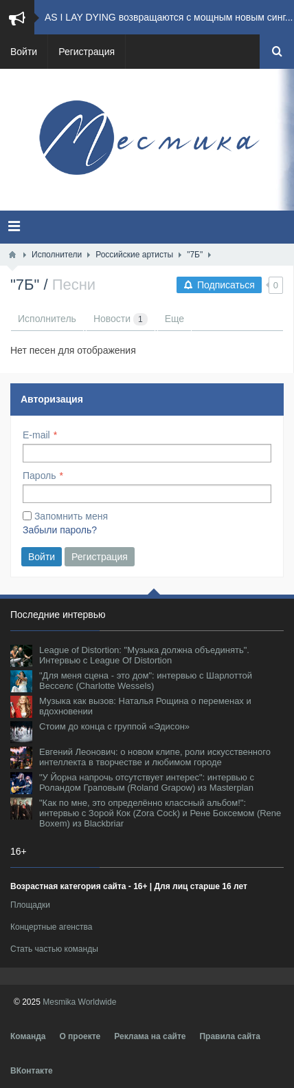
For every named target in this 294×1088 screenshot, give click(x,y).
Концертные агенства (51, 927)
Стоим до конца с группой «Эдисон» (114, 726)
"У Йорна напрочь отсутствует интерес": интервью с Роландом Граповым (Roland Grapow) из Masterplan (146, 782)
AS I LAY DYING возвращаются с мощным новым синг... (169, 17)
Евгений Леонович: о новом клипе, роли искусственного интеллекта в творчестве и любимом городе (155, 757)
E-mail (36, 434)
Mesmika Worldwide (79, 1002)
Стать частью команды (54, 949)
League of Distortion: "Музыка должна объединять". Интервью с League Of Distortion (144, 655)
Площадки (30, 905)
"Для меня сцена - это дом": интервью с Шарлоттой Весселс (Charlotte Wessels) (145, 680)
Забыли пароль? (60, 529)
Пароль (39, 475)
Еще (175, 318)
